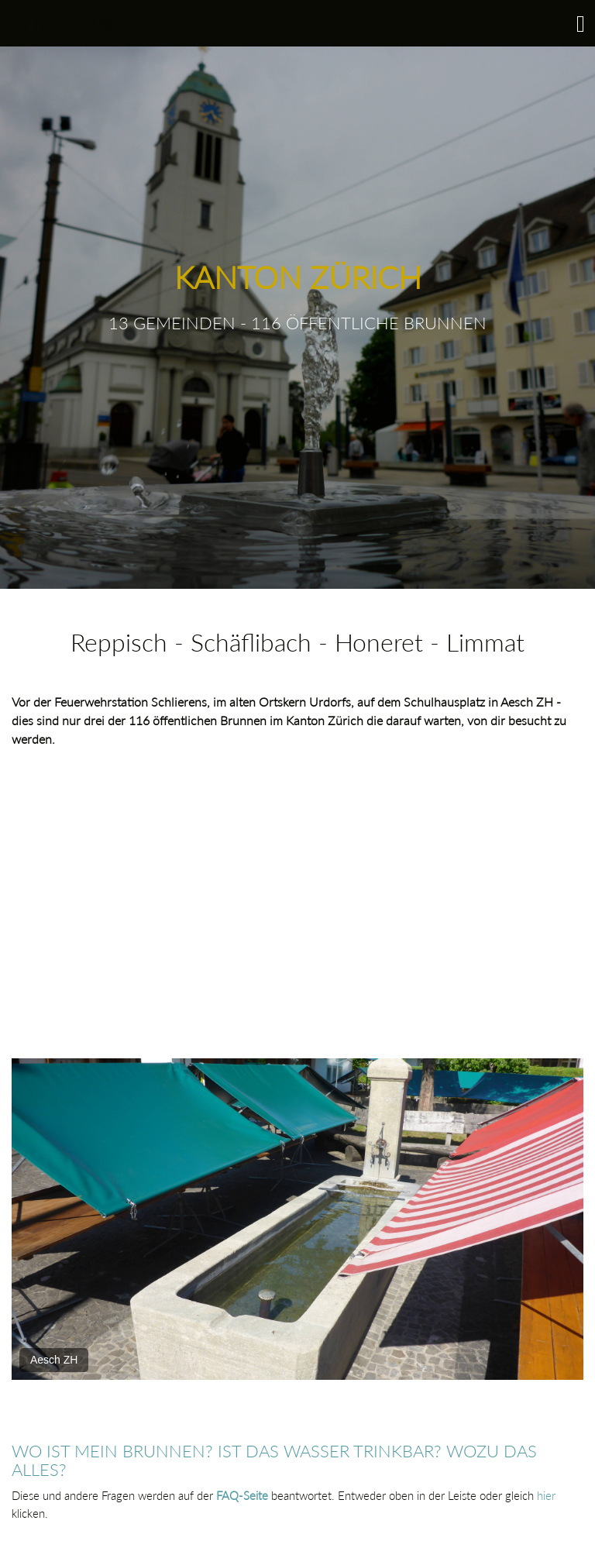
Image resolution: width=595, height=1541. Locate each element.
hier (546, 1495)
